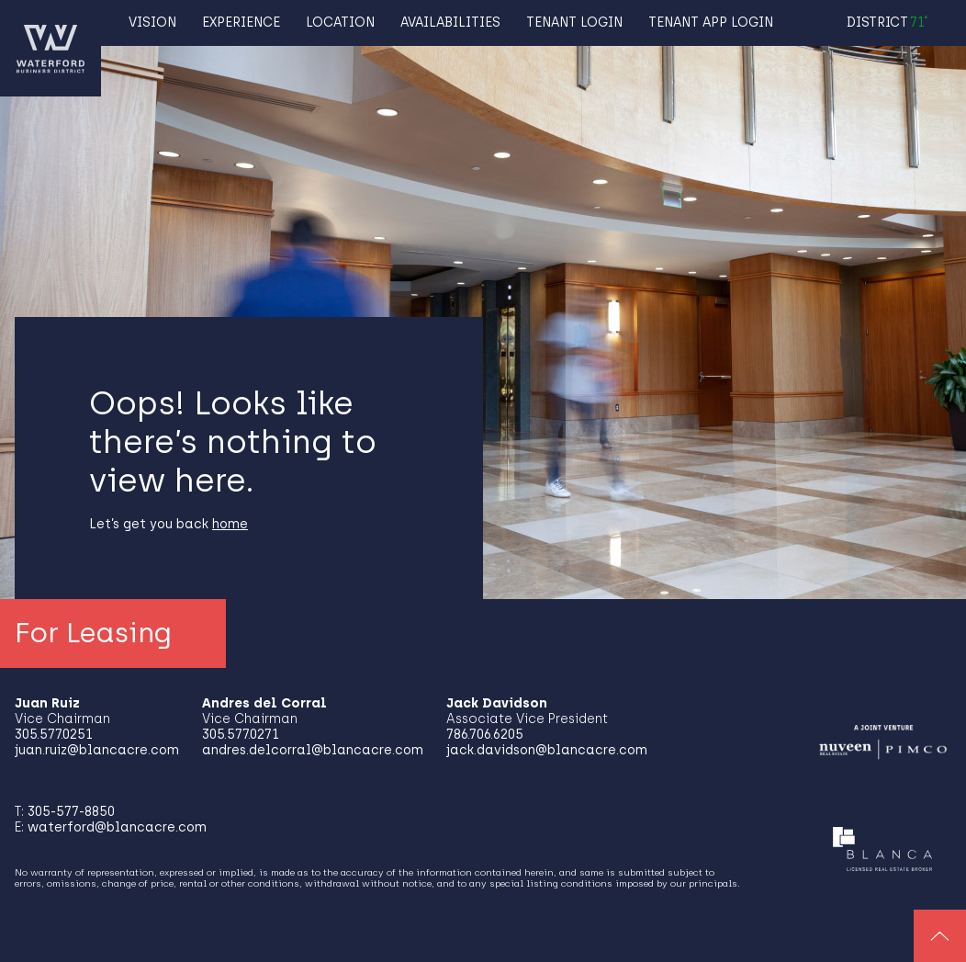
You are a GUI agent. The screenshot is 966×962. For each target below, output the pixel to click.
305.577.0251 (54, 734)
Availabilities (450, 22)
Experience (241, 22)
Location (340, 22)
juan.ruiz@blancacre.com (97, 750)
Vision (152, 22)
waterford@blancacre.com (117, 827)
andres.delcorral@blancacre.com (312, 750)
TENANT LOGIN (574, 22)
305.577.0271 (240, 734)
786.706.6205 (484, 734)
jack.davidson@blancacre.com (546, 750)
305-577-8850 (71, 812)
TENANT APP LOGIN (710, 22)
